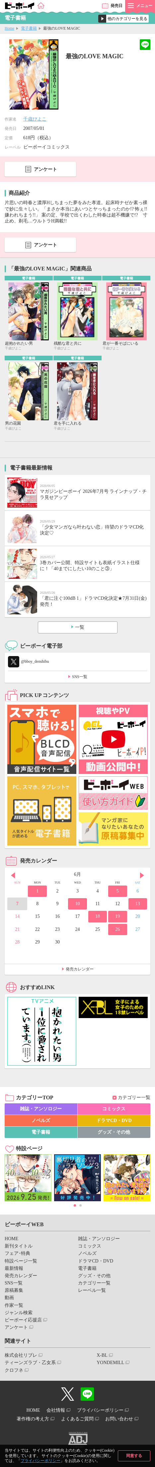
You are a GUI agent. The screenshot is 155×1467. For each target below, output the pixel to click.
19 (117, 916)
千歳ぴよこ (34, 119)
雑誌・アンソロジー (41, 1108)
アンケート (45, 169)
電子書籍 (29, 28)
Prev (13, 875)
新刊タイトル (19, 1246)
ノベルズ (41, 1120)
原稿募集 (14, 1290)
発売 (116, 5)
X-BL (102, 1355)
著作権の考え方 (33, 1418)
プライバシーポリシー (40, 1460)
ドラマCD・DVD (114, 1120)
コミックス (113, 1108)
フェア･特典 (17, 1253)
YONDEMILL (110, 1362)
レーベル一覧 (92, 1290)
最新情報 (14, 1268)
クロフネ (14, 1370)
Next (142, 875)
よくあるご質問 (77, 1418)
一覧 (79, 627)
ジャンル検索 (19, 1312)
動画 (9, 1297)
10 (77, 903)
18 (97, 916)
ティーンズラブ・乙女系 (30, 1362)
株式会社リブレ (21, 1355)
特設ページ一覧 (21, 1261)
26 (117, 929)
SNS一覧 (79, 676)
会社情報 (55, 1410)
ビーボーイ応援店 (23, 1319)
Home (9, 28)
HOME (11, 1238)
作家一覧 (14, 1305)
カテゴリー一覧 (134, 1097)
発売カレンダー (80, 969)
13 (137, 903)
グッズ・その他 (114, 1132)
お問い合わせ (119, 1418)
